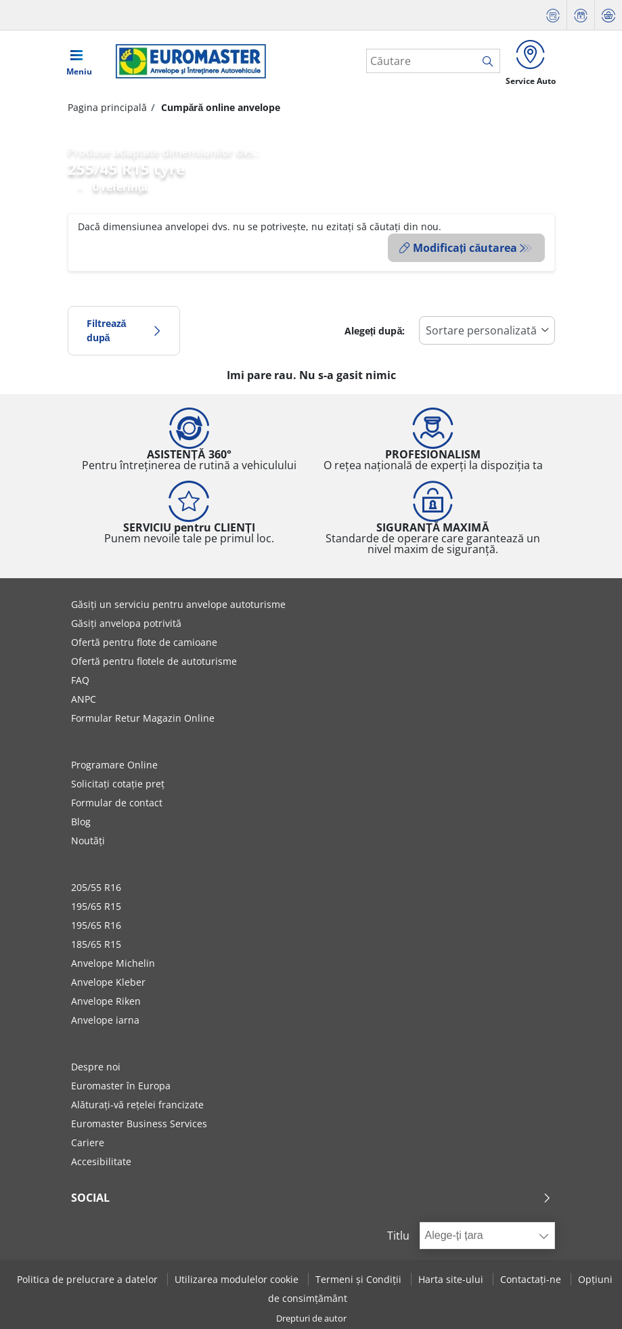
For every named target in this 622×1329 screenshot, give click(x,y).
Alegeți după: (375, 330)
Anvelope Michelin (113, 963)
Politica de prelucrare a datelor (88, 1278)
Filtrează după (124, 330)
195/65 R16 (96, 925)
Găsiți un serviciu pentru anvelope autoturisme (178, 604)
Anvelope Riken (106, 1001)
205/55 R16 (96, 887)
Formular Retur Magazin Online (143, 718)
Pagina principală (107, 110)
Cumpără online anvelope (219, 110)
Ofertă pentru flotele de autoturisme (154, 661)
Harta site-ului (452, 1278)
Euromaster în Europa (121, 1085)
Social (311, 1197)
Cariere (87, 1142)
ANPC (83, 699)
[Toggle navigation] (79, 62)
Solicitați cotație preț (117, 783)
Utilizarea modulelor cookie (238, 1278)
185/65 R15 (96, 944)
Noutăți (88, 840)
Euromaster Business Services (139, 1123)
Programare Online (114, 764)
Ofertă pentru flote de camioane (144, 642)
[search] (484, 63)
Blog (81, 821)
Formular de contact (116, 802)
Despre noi (95, 1066)
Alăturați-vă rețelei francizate (137, 1104)
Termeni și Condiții (359, 1278)
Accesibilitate (101, 1161)
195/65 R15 (96, 906)
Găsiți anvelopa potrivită (126, 623)
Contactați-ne (532, 1278)
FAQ (80, 680)
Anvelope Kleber (108, 982)
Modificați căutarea (458, 250)
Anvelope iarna (105, 1020)
